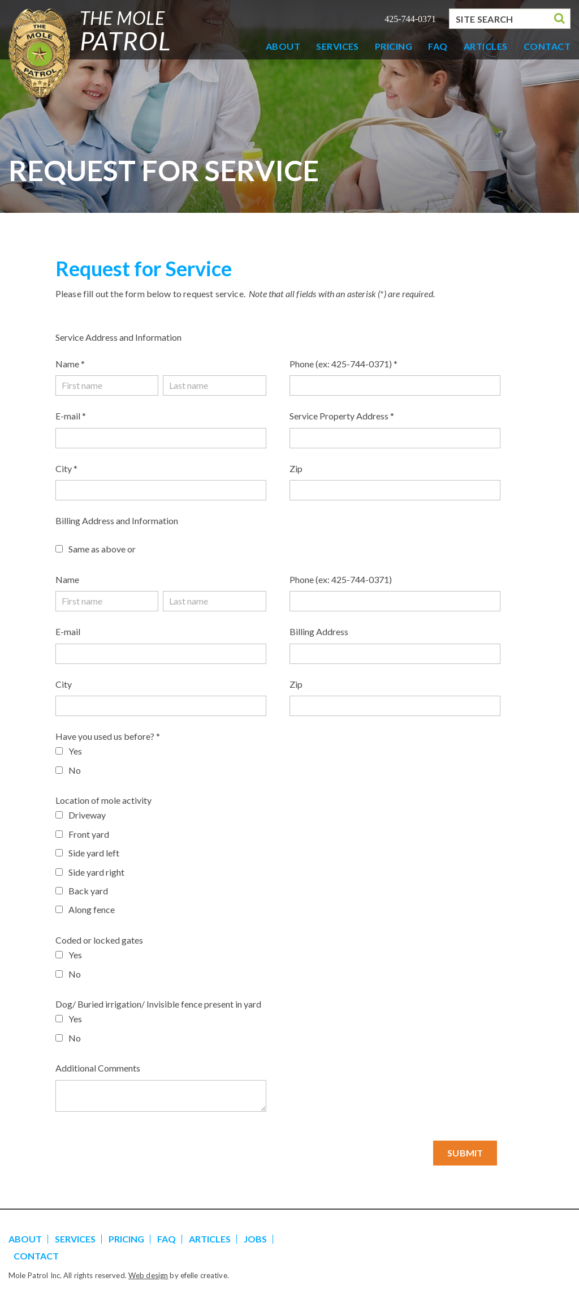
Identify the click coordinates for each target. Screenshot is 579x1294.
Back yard (88, 890)
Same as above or (102, 548)
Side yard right (96, 872)
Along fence (91, 909)
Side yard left (93, 852)
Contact (547, 46)
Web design (148, 1275)
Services (337, 46)
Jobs (255, 1238)
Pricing (393, 46)
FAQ (437, 46)
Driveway (87, 814)
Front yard (88, 834)
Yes (75, 750)
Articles (486, 46)
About (283, 46)
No (74, 770)
